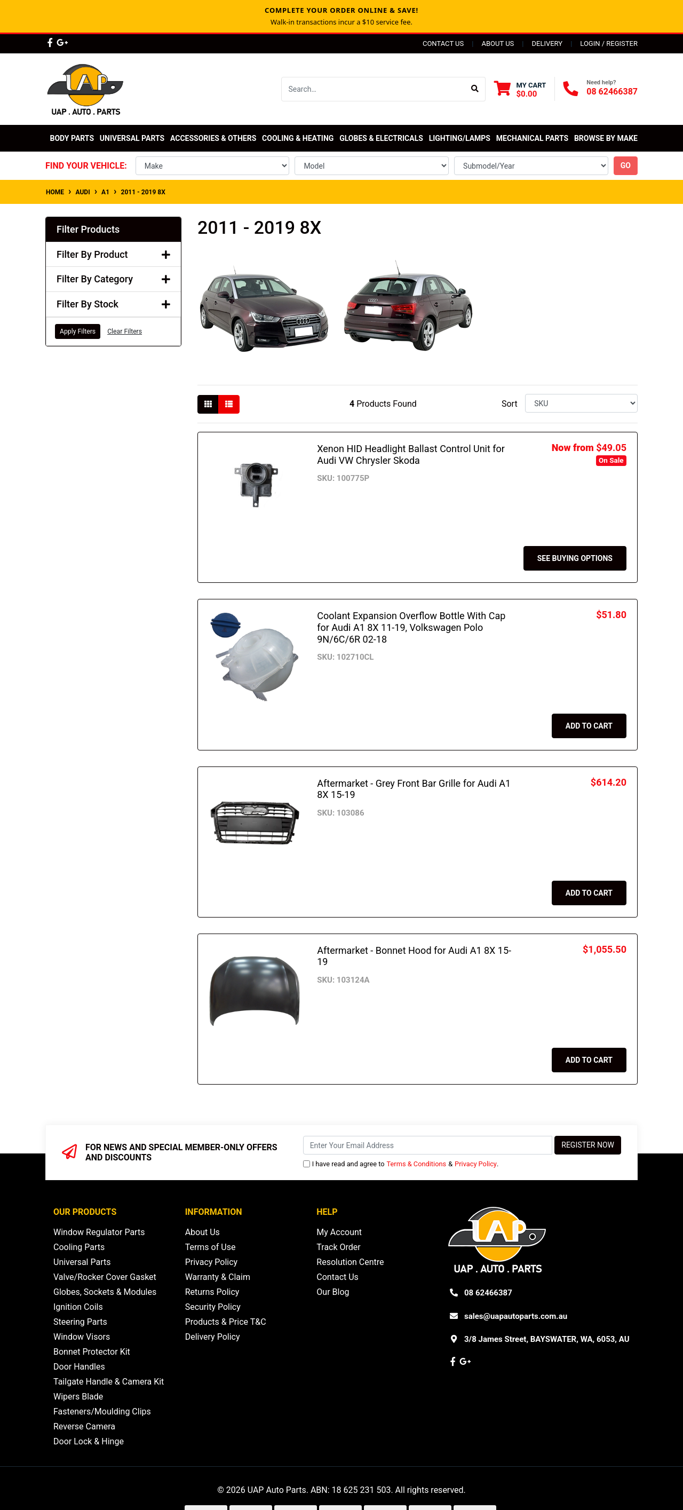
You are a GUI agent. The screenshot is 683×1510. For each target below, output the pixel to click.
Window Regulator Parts (99, 1232)
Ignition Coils (78, 1307)
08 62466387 (612, 91)
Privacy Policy (476, 1164)
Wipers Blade (78, 1397)
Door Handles (79, 1367)
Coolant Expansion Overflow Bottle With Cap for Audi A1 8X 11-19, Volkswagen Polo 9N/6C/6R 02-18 (411, 627)
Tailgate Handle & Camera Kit (108, 1382)
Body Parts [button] (72, 138)
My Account (339, 1232)
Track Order (338, 1247)
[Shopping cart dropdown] (520, 89)
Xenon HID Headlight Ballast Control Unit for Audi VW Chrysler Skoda (411, 454)
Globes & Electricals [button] (381, 138)
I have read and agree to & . (401, 1164)
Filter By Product (113, 254)
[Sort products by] (581, 403)
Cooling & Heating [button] (297, 138)
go (626, 165)
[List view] (229, 404)
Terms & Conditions (417, 1164)
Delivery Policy (212, 1337)
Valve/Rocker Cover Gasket (104, 1277)
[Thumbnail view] (208, 404)
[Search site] (475, 89)
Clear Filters (124, 331)
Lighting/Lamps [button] (459, 138)
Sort (510, 404)
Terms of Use (210, 1247)
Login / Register (609, 43)
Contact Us (443, 43)
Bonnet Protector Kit (91, 1352)
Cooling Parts (79, 1247)
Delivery (546, 43)
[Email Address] (428, 1145)
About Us (497, 43)
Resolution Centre (350, 1262)
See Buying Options (575, 558)
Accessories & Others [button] (213, 138)
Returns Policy (212, 1292)
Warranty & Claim (217, 1277)
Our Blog (332, 1292)
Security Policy (213, 1307)
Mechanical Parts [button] (532, 138)
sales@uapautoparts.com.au (515, 1316)
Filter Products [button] (88, 229)
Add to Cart (589, 726)
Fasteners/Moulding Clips (102, 1411)
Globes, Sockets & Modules (104, 1292)
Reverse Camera (84, 1426)
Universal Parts (132, 138)
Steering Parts (80, 1322)
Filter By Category (113, 278)
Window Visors (81, 1337)
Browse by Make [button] (606, 138)
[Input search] (373, 89)
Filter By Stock (113, 304)
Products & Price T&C (225, 1322)
